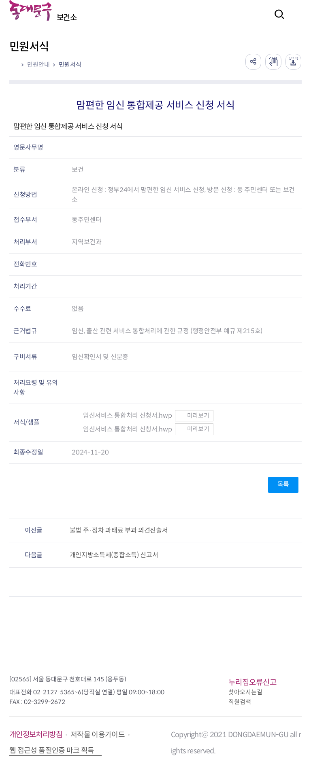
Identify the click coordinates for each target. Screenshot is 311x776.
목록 (283, 484)
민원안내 (38, 64)
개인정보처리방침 (35, 734)
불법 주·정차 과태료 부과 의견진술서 (119, 530)
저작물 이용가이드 (97, 734)
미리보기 (194, 415)
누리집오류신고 (252, 682)
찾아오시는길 (245, 692)
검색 (277, 20)
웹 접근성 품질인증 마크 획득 (51, 750)
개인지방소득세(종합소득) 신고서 (114, 555)
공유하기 (253, 61)
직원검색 (239, 702)
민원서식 (70, 64)
